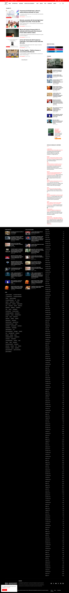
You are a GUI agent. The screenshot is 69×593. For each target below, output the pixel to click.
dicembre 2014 (54, 496)
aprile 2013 (54, 535)
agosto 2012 (54, 550)
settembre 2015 (54, 479)
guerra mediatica (8, 351)
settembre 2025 (54, 249)
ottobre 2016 (54, 454)
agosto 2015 (54, 481)
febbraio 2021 (54, 354)
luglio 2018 (54, 414)
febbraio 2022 (54, 331)
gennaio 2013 (54, 541)
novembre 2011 (54, 567)
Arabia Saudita (19, 303)
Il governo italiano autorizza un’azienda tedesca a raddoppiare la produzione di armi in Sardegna (58, 81)
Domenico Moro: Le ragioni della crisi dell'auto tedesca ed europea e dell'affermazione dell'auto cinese (55, 218)
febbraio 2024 (54, 285)
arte (13, 329)
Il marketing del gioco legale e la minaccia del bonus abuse (16, 269)
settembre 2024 (54, 272)
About (9, 0)
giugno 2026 (54, 231)
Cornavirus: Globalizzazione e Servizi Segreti (58, 131)
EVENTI (54, 3)
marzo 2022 (54, 329)
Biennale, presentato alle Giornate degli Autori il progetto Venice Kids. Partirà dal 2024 (31, 21)
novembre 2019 (54, 383)
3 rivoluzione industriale (10, 300)
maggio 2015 (54, 487)
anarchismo (8, 325)
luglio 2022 (54, 322)
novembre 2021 (54, 337)
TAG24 (48, 201)
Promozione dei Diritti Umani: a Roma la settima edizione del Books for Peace (30, 11)
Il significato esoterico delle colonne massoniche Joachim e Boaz (37, 287)
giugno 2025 (54, 254)
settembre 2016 (54, 456)
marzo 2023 (54, 306)
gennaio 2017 (54, 448)
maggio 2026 (54, 233)
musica (41, 3)
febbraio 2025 (54, 262)
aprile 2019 (54, 397)
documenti (15, 342)
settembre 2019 (54, 387)
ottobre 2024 (54, 270)
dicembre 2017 (54, 427)
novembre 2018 (54, 406)
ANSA (48, 187)
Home (6, 0)
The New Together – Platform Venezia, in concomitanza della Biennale (30, 51)
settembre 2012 (54, 548)
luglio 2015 (54, 483)
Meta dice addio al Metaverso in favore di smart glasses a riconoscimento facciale (58, 122)
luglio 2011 (54, 575)
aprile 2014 (54, 512)
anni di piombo (13, 325)
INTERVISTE (50, 3)
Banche (15, 305)
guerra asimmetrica (9, 349)
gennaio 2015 (54, 494)
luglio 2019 (54, 391)
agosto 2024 (54, 274)
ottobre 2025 (54, 247)
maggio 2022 (54, 325)
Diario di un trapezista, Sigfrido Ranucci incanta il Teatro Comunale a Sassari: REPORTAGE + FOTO (17, 256)
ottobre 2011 (54, 569)
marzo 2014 (54, 514)
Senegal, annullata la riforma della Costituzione (55, 150)
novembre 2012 (54, 544)
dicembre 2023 (54, 289)
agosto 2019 (54, 389)
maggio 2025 (54, 256)
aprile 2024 (54, 281)
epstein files (15, 3)
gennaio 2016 (54, 471)
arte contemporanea (9, 331)
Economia (21, 3)
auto (6, 333)
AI (15, 300)
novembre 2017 (54, 429)
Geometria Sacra (18, 314)
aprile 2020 (54, 373)
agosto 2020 (54, 366)
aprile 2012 (54, 558)
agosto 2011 (54, 573)
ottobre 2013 (54, 523)
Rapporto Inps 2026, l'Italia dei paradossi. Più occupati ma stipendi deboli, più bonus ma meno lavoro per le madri (54, 173)
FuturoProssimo (49, 209)
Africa (18, 300)
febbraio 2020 (54, 377)
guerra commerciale (17, 349)
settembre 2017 (54, 433)
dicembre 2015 (54, 473)
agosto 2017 (54, 435)
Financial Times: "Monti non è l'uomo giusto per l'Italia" (37, 245)
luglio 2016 (54, 460)
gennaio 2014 (54, 518)
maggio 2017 (54, 441)
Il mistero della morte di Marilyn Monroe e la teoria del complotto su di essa (37, 257)
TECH (45, 3)
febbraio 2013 (54, 539)
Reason (48, 156)
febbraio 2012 (54, 562)
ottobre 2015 (54, 477)
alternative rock (15, 322)
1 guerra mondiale (9, 294)
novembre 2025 (54, 245)
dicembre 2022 (54, 312)
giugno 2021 (54, 347)
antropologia (14, 327)
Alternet (48, 194)
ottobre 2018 (54, 408)
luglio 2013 (54, 529)
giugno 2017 (54, 439)
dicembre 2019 (54, 381)
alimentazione (8, 320)
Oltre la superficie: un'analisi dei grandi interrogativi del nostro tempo (58, 115)
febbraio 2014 (54, 516)
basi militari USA (11, 333)
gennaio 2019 (54, 402)
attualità (20, 331)
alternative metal (8, 322)
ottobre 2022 (54, 316)
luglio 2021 (54, 345)
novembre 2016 (54, 452)
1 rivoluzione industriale (17, 294)
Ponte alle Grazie (57, 136)
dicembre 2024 (54, 266)
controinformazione (9, 340)
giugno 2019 (54, 393)
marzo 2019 (54, 398)
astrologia (15, 331)
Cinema (10, 309)
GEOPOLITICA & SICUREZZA (29, 3)
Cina (6, 309)
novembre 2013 (54, 521)
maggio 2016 (54, 464)
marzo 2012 (54, 560)
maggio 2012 (54, 556)
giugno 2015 (54, 485)
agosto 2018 (54, 412)
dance (11, 342)
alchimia (12, 318)
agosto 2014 (54, 504)
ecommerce (16, 344)
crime (19, 340)
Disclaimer (12, 0)
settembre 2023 (54, 295)
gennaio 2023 (54, 310)
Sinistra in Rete (49, 216)
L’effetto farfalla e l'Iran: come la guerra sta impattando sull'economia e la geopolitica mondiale (57, 95)
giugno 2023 (54, 301)
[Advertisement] (55, 24)
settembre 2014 (54, 502)
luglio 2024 (54, 276)
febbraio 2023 (54, 308)
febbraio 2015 (54, 493)
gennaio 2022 (54, 333)
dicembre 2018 (54, 404)
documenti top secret (9, 344)
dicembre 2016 (54, 450)
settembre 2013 (54, 525)
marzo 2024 (54, 283)
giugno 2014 (54, 508)
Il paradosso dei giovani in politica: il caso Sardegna (57, 71)
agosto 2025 (54, 251)
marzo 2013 (54, 537)
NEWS (10, 3)
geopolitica (17, 347)
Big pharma (8, 307)
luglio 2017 (54, 437)
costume (15, 340)
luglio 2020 (54, 368)
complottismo (17, 336)
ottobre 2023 (54, 293)
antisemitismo (8, 327)
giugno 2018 (54, 416)
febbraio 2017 (54, 446)
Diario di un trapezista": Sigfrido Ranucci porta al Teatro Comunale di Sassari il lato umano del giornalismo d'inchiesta (58, 102)
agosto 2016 (54, 458)
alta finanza (14, 320)
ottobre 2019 (54, 385)
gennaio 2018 (54, 425)
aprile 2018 (54, 420)
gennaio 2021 (54, 356)
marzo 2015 (54, 491)
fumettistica (8, 347)
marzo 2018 (54, 421)
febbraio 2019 (54, 400)
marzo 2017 (54, 445)
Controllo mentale (15, 311)
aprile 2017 (54, 443)
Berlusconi (20, 305)
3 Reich (7, 298)
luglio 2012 (54, 552)
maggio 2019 (54, 395)
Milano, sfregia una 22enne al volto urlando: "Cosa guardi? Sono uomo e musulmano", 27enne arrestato (54, 203)
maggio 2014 (54, 510)
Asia (6, 305)
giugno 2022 (54, 324)
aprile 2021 (54, 350)
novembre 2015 (54, 475)
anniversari (19, 325)
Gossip (7, 316)
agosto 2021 (54, 343)
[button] (60, 3)
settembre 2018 (54, 410)
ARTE (37, 3)
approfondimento (9, 329)
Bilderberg (13, 307)
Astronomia (11, 305)
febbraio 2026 (54, 239)
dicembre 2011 (54, 566)
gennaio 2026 (54, 241)
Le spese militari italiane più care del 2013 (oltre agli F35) (37, 232)
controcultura (13, 338)
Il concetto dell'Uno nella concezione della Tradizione (58, 75)
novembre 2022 (54, 314)
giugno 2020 (54, 370)
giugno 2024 (54, 278)
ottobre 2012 (54, 546)
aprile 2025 (54, 258)
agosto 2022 (54, 320)
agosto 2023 (54, 297)
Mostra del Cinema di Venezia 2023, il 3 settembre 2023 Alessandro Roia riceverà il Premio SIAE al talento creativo (31, 31)
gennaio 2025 (54, 264)
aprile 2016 (54, 466)
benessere (17, 333)
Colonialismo (15, 309)
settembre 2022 (54, 318)
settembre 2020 (54, 364)
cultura (7, 342)
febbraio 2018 (54, 423)
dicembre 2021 (54, 335)
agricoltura (7, 318)
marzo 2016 (54, 468)
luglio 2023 (54, 299)
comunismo (8, 338)
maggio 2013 (54, 533)
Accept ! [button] (4, 589)
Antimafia (14, 303)
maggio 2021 (54, 349)
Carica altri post (24, 59)
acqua (11, 316)
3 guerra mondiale (13, 298)
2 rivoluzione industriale (17, 296)
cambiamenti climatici (9, 336)
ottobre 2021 (54, 339)
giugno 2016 (54, 462)
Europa (12, 314)
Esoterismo (7, 314)
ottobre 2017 (54, 431)
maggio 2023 (54, 302)
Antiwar (48, 180)
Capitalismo (18, 307)
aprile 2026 (54, 235)
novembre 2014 (54, 498)
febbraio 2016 (54, 469)
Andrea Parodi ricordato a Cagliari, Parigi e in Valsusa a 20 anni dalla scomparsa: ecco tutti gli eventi (58, 88)
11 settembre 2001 (9, 296)
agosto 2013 (54, 527)
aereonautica (15, 316)
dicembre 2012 (54, 542)
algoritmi (16, 318)
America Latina (8, 303)
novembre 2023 (54, 291)
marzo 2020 (54, 375)
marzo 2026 (54, 237)
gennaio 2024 (54, 287)
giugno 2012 (54, 554)
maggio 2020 (54, 372)
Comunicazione (8, 311)
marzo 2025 (54, 260)
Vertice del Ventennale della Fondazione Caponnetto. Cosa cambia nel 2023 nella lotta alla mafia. (31, 41)
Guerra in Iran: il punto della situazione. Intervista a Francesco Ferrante (17, 244)
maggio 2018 (54, 418)
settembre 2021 (54, 341)
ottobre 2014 (54, 500)
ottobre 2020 (54, 362)
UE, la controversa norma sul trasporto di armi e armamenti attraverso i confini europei (58, 109)
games (12, 347)
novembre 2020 (54, 360)
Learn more (8, 587)
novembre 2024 (54, 268)
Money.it (48, 171)
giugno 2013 (54, 531)
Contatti (16, 0)
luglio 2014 (54, 506)
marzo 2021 (54, 352)
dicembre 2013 (54, 519)
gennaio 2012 (54, 564)
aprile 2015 (54, 489)
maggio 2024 (54, 279)
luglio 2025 (54, 253)
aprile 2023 (54, 304)
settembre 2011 (54, 571)
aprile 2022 (54, 327)
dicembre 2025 (54, 243)
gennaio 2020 (54, 379)
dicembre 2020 (54, 358)
